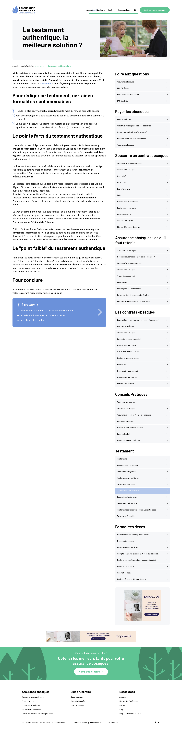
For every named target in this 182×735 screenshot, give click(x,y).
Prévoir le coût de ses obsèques (130, 427)
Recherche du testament (127, 465)
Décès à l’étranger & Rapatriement (131, 579)
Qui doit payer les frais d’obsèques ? (132, 132)
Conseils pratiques (125, 220)
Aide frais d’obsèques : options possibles (134, 125)
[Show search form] (135, 7)
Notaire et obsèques (125, 541)
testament (45, 83)
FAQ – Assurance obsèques (130, 713)
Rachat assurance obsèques (128, 358)
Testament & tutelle (126, 516)
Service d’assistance (125, 383)
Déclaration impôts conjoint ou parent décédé (136, 560)
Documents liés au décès (127, 547)
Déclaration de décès (126, 566)
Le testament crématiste (33, 319)
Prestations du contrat (127, 345)
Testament (122, 459)
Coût (119, 195)
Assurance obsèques (125, 82)
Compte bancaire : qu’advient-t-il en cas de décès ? (138, 553)
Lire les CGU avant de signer (128, 227)
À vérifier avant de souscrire (128, 351)
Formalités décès (26, 66)
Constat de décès (124, 573)
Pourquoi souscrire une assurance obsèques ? (136, 256)
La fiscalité (121, 182)
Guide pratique (28, 701)
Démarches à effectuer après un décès (133, 534)
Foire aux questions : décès (128, 94)
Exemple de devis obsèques (128, 440)
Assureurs (123, 697)
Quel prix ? (121, 176)
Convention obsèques (126, 169)
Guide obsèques (77, 697)
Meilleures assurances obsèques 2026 (37, 713)
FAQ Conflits (122, 101)
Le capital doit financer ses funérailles (133, 295)
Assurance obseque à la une (33, 697)
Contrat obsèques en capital (129, 339)
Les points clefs (123, 434)
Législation (122, 282)
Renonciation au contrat (127, 371)
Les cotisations (123, 189)
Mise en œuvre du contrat (127, 201)
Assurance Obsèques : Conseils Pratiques (134, 415)
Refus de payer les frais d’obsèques (131, 138)
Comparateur (124, 7)
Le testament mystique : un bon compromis (42, 315)
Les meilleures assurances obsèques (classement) (138, 320)
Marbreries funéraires (128, 701)
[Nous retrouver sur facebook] (155, 722)
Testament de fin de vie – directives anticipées (136, 510)
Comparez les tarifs (89, 671)
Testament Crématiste (127, 503)
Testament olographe (126, 471)
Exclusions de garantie (126, 208)
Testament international (128, 478)
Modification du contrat (127, 377)
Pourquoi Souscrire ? (125, 421)
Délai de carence (124, 214)
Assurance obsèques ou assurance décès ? (134, 301)
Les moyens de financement (129, 288)
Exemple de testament (127, 497)
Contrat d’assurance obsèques (129, 163)
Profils (122, 705)
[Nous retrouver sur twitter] (158, 722)
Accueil (89, 7)
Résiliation (121, 364)
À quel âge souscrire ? (126, 276)
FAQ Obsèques (123, 88)
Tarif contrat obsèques (126, 250)
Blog (121, 709)
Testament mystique (126, 484)
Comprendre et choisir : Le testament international (46, 310)
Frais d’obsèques (124, 119)
